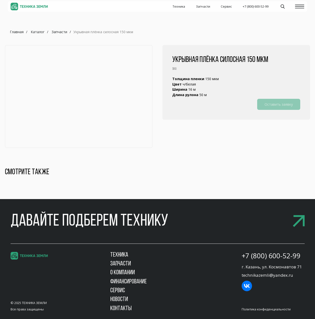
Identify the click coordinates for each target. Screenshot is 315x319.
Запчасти (59, 31)
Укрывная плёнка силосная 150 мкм (103, 31)
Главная (17, 31)
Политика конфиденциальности (266, 309)
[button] (158, 221)
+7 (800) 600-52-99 (271, 255)
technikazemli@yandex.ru (267, 275)
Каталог (38, 31)
